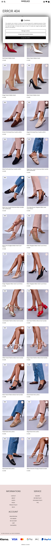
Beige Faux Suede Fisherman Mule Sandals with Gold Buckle (37, 169)
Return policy (37, 498)
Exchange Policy (37, 500)
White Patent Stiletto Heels (33, 58)
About (13, 498)
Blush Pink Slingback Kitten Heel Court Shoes (12, 246)
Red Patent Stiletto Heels (9, 58)
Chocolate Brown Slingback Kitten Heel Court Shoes (36, 208)
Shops (13, 500)
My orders (13, 518)
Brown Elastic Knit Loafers (33, 394)
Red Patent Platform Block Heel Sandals (37, 321)
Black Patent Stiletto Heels (33, 95)
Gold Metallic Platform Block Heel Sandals (13, 321)
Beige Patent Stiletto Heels (9, 95)
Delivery (37, 496)
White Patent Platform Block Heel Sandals (13, 357)
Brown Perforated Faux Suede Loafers (12, 132)
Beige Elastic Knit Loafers (33, 431)
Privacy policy (13, 505)
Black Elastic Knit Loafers (9, 468)
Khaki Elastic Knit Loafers (9, 431)
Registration (13, 516)
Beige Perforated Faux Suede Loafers (36, 132)
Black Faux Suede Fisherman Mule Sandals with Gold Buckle (13, 208)
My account (13, 521)
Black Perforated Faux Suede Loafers (12, 169)
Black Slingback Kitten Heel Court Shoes (37, 283)
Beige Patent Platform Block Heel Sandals (37, 357)
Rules (13, 502)
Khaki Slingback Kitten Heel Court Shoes (37, 245)
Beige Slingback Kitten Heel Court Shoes (13, 283)
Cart (13, 523)
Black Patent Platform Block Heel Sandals (13, 394)
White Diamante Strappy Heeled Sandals (37, 468)
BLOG (13, 507)
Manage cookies (25, 544)
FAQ (38, 502)
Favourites (13, 525)
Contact (13, 496)
